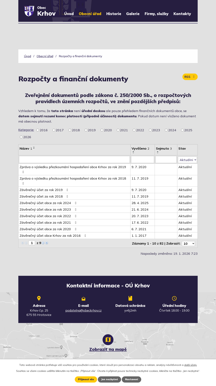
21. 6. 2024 (140, 209)
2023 (156, 130)
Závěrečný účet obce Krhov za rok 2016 (53, 235)
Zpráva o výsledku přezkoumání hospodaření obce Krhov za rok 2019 (73, 169)
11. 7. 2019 (140, 178)
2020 (108, 130)
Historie (113, 13)
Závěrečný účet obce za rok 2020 (49, 229)
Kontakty (182, 13)
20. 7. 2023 (140, 216)
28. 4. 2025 (140, 203)
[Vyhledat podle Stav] (187, 159)
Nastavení (132, 379)
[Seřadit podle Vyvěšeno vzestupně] (134, 151)
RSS (190, 78)
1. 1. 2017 (139, 235)
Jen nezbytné (109, 379)
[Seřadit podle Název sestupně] (34, 148)
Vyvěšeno (141, 148)
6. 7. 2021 (139, 229)
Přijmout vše (85, 379)
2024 (172, 130)
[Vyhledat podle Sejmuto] (166, 159)
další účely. (190, 364)
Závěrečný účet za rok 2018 (45, 196)
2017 (60, 130)
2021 (124, 130)
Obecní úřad (90, 13)
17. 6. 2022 (140, 222)
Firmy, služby (156, 13)
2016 (44, 130)
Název (26, 148)
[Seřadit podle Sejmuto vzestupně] (158, 151)
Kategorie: (26, 130)
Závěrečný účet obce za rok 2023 (49, 209)
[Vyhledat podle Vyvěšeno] (142, 159)
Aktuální (185, 167)
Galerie (133, 13)
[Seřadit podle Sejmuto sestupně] (158, 153)
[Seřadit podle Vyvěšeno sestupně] (134, 153)
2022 (140, 130)
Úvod (69, 13)
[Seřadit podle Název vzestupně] (34, 146)
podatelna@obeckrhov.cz (83, 310)
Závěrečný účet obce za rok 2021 (49, 222)
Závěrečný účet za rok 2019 (45, 190)
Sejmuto (164, 148)
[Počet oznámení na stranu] (188, 242)
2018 (76, 130)
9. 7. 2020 (139, 167)
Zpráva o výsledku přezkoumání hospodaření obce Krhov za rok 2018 (73, 180)
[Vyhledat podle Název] (74, 159)
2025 (188, 130)
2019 (92, 130)
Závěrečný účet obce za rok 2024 (49, 203)
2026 (27, 137)
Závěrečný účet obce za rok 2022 (49, 216)
